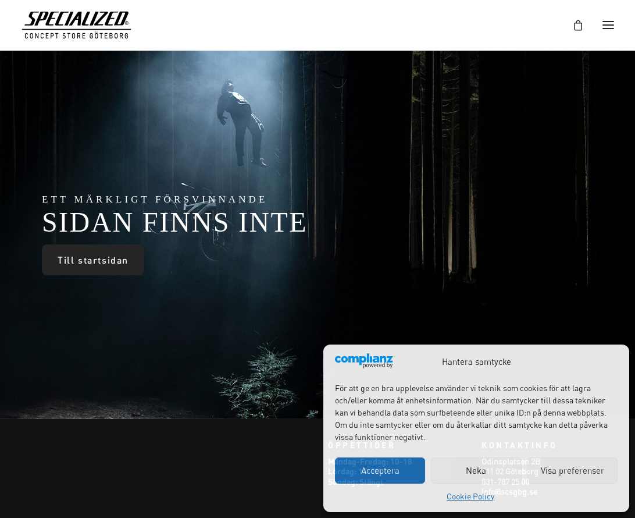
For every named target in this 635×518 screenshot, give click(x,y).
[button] (608, 25)
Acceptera (380, 470)
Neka (476, 470)
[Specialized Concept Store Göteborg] (76, 25)
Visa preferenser (572, 470)
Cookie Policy (470, 496)
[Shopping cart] (572, 25)
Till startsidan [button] (93, 259)
